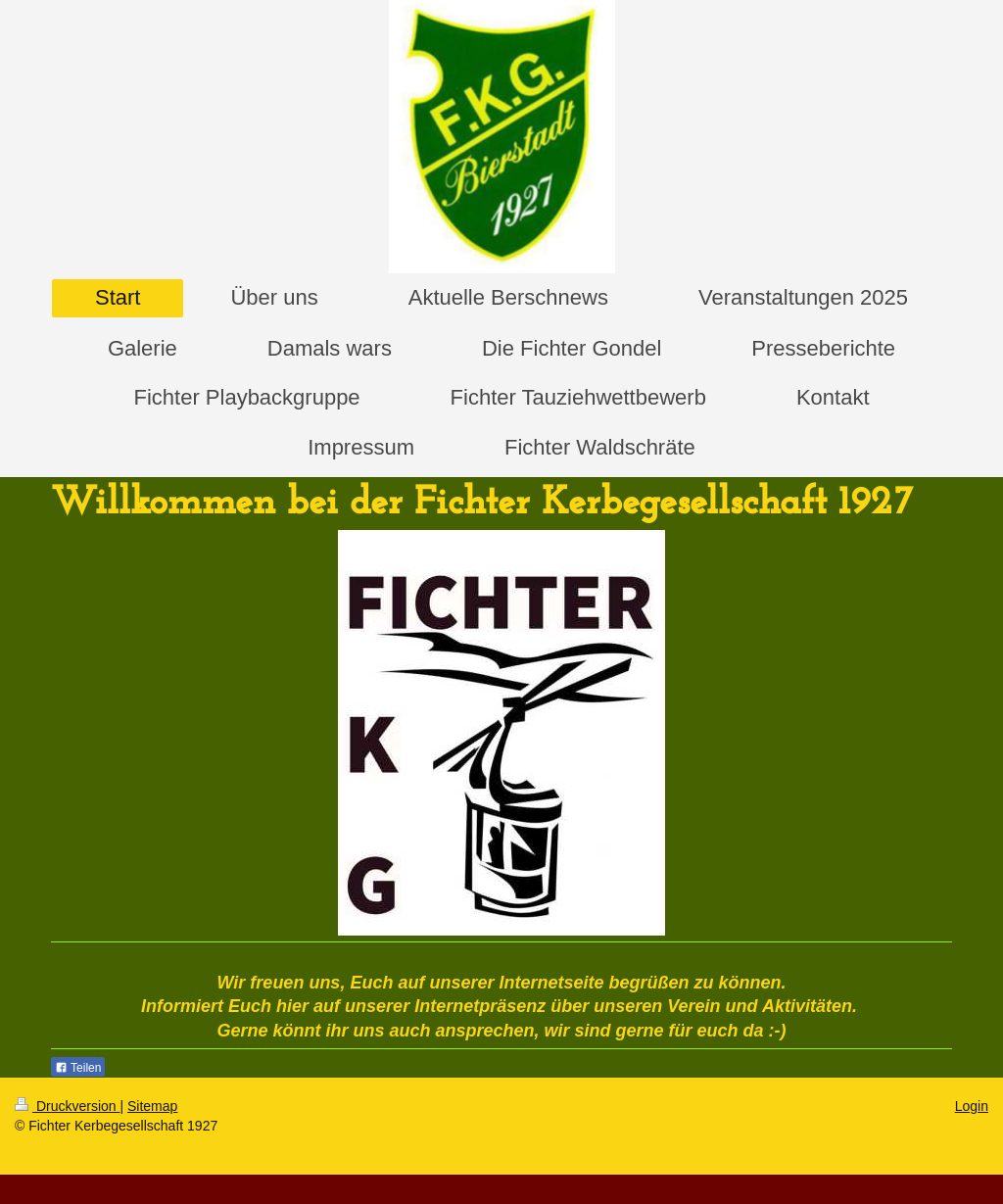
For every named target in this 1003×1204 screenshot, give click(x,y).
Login (971, 1106)
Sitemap (152, 1106)
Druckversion (67, 1106)
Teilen (78, 1068)
